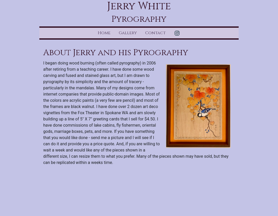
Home (104, 33)
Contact (155, 33)
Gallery (128, 33)
